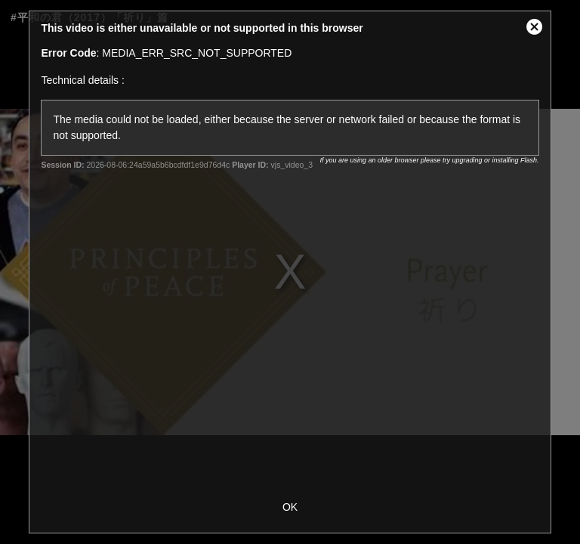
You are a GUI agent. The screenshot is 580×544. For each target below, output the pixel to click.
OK (290, 507)
